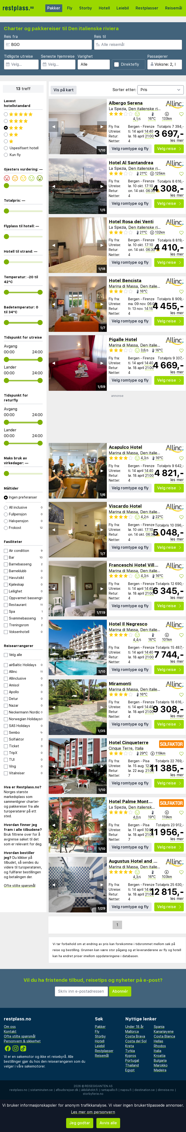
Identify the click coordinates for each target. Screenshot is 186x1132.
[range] (6, 185)
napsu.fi (126, 1090)
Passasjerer (157, 56)
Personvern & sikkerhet (22, 1041)
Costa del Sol (136, 1041)
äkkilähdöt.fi (89, 1090)
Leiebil (122, 8)
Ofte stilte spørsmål (19, 886)
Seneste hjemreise (58, 56)
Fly (69, 8)
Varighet (85, 56)
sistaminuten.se (41, 1090)
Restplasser (147, 8)
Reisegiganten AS (99, 1086)
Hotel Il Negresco (128, 624)
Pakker (53, 8)
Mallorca (132, 1031)
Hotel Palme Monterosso (136, 801)
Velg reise (169, 148)
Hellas (158, 1041)
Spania (159, 1027)
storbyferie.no (93, 1094)
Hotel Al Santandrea (131, 162)
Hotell (104, 8)
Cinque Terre (120, 748)
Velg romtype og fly (130, 148)
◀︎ (53, 126)
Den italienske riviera (147, 109)
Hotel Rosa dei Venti (131, 221)
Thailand (132, 1065)
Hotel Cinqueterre (128, 742)
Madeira (160, 1070)
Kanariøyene (164, 1031)
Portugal (132, 1060)
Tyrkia (130, 1051)
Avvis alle (108, 1123)
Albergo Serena (126, 103)
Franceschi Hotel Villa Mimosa (142, 565)
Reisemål (173, 8)
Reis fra (11, 36)
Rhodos (160, 1046)
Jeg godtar (79, 1123)
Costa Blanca (164, 1036)
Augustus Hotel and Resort (138, 861)
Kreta (129, 1046)
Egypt (130, 1070)
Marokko (161, 1065)
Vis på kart (64, 90)
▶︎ (102, 126)
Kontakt (10, 1031)
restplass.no (18, 1090)
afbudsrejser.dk (67, 1090)
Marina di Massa (123, 286)
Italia (139, 748)
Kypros (130, 1056)
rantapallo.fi (109, 1090)
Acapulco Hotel (125, 447)
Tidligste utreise (18, 56)
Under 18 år (134, 1027)
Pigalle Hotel (123, 339)
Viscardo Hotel (125, 506)
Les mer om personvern (93, 1112)
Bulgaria (160, 1060)
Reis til (100, 36)
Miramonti (120, 683)
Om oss (10, 1027)
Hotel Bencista (125, 280)
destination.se (144, 1090)
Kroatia (159, 1056)
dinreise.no (166, 1090)
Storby (85, 8)
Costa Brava (135, 1036)
